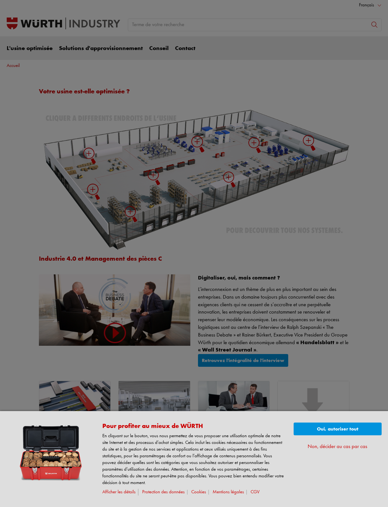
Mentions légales (228, 492)
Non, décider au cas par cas (337, 446)
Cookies (198, 492)
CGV (255, 492)
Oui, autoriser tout (337, 429)
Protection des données (163, 492)
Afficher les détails (118, 492)
